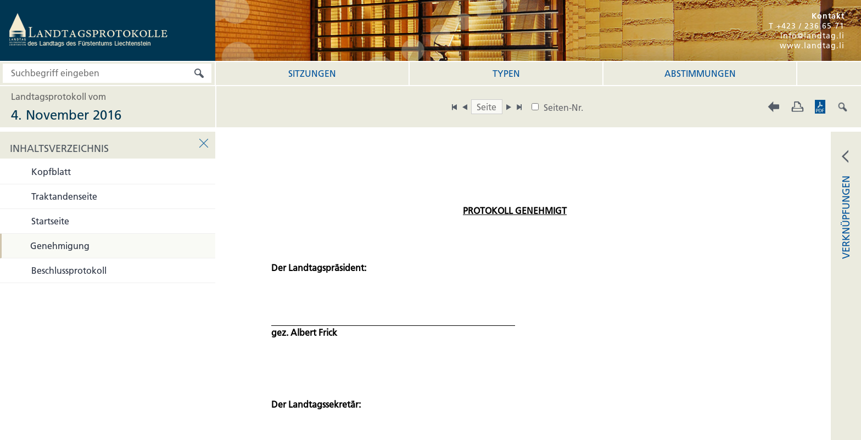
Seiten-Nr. (563, 107)
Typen (506, 73)
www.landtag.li (812, 45)
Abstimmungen (700, 73)
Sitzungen (312, 73)
